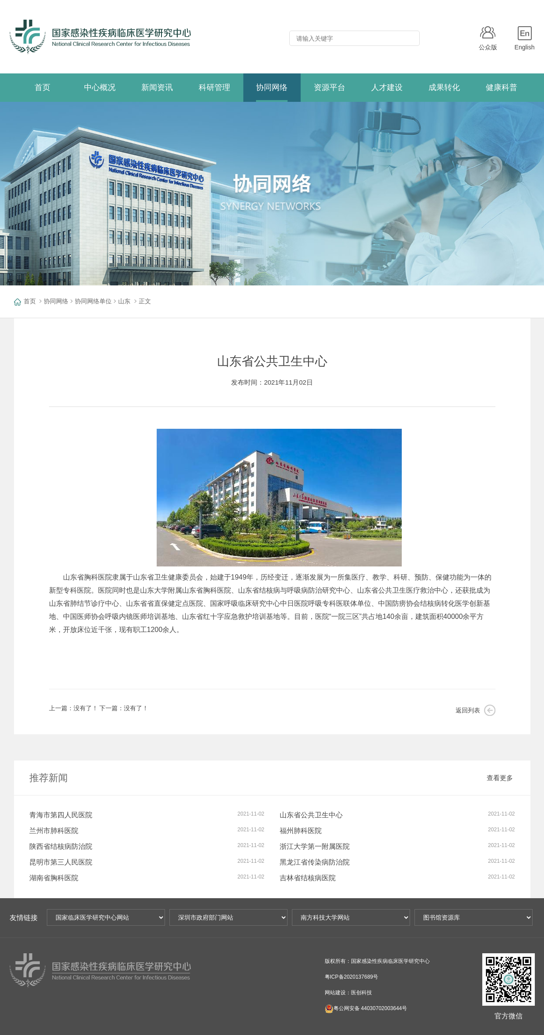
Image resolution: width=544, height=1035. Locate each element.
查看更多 (500, 777)
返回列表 (468, 710)
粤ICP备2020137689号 (352, 977)
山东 (124, 301)
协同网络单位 (93, 301)
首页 (30, 301)
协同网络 (56, 301)
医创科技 (361, 993)
